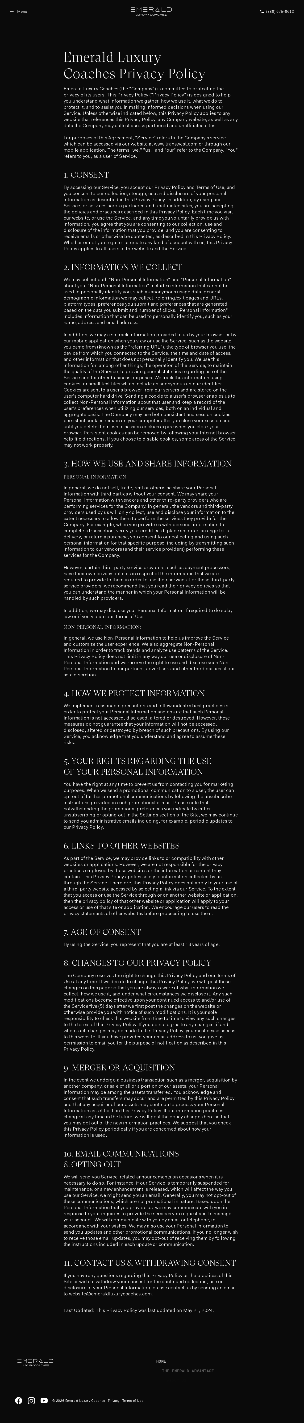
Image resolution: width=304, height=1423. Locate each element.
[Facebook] (18, 1400)
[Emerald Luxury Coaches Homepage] (151, 11)
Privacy (114, 1400)
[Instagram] (31, 1400)
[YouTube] (44, 1400)
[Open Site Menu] (19, 11)
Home (169, 1361)
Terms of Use (132, 1400)
